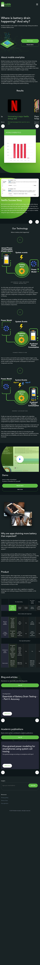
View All (20, 685)
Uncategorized (6, 694)
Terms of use (4, 800)
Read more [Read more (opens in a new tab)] (7, 765)
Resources (4, 794)
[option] (20, 111)
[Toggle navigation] (37, 4)
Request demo (30, 44)
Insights (3, 781)
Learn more (20, 489)
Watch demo (30, 41)
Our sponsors (4, 803)
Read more (7, 713)
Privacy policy (4, 797)
